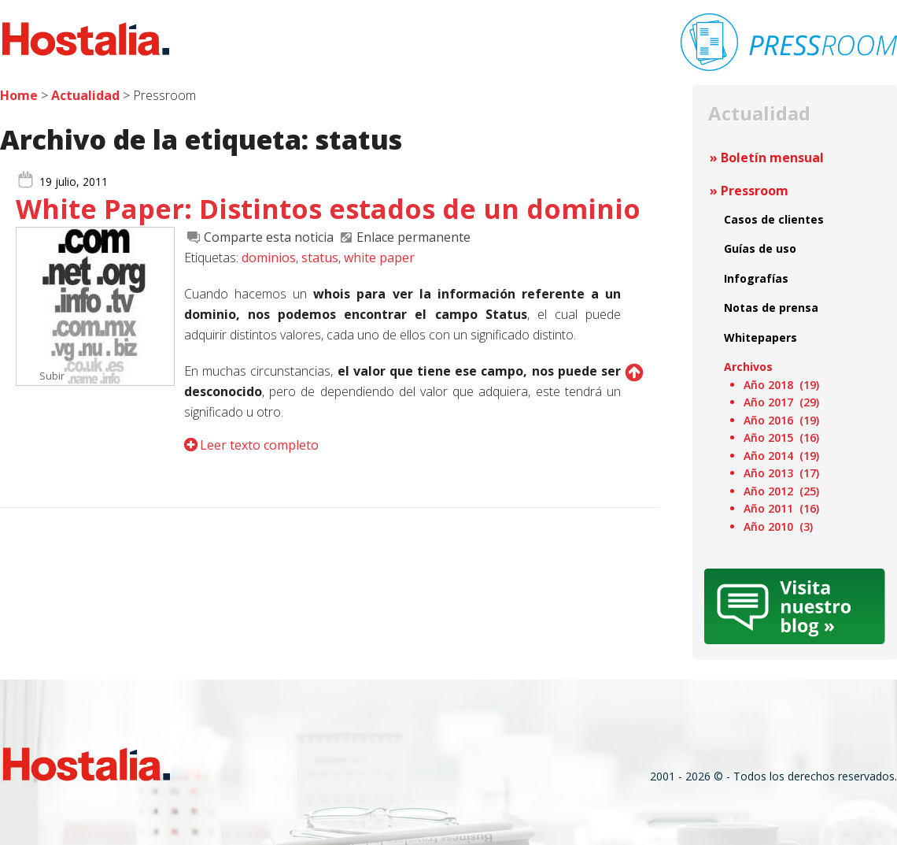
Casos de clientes (774, 219)
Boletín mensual (772, 157)
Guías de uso (760, 248)
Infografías (756, 278)
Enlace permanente (413, 237)
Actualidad (85, 95)
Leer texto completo (259, 445)
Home (19, 95)
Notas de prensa (771, 307)
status (319, 257)
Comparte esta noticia (269, 237)
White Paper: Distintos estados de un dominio (328, 209)
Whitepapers (760, 337)
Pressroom (754, 190)
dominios (269, 257)
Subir (52, 376)
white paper (379, 257)
